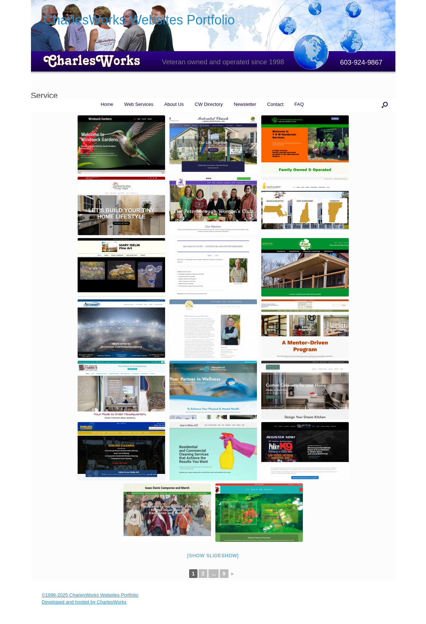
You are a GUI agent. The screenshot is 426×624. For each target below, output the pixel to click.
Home (107, 104)
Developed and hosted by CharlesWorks (84, 602)
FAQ (299, 104)
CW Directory (209, 104)
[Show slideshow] (213, 555)
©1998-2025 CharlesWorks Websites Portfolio (90, 595)
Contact (275, 104)
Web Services (138, 104)
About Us (174, 104)
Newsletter (245, 104)
